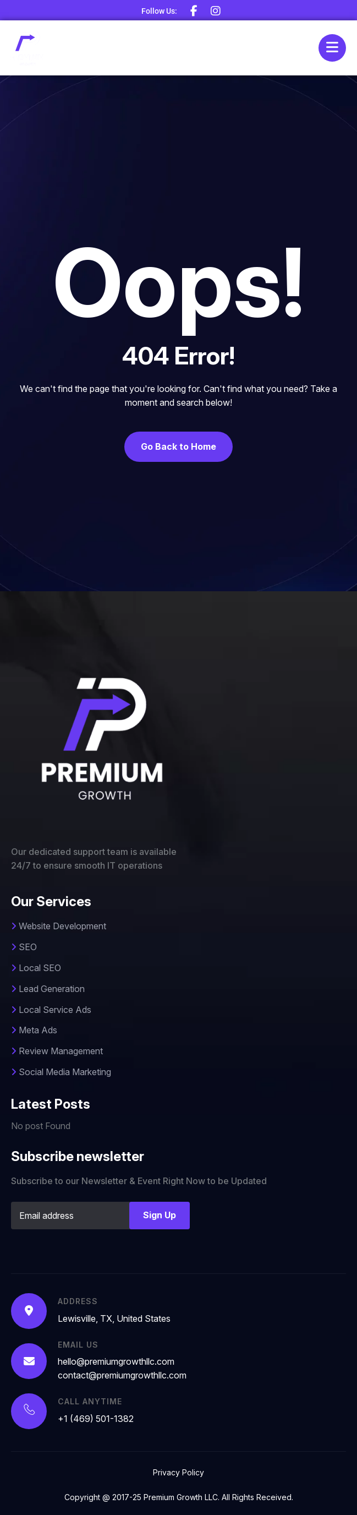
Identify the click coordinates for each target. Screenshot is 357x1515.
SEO (24, 946)
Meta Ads (34, 1030)
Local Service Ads (51, 1009)
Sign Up (159, 1214)
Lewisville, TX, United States (114, 1318)
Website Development (58, 925)
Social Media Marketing (61, 1071)
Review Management (57, 1050)
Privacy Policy (178, 1472)
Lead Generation (48, 988)
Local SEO (36, 967)
